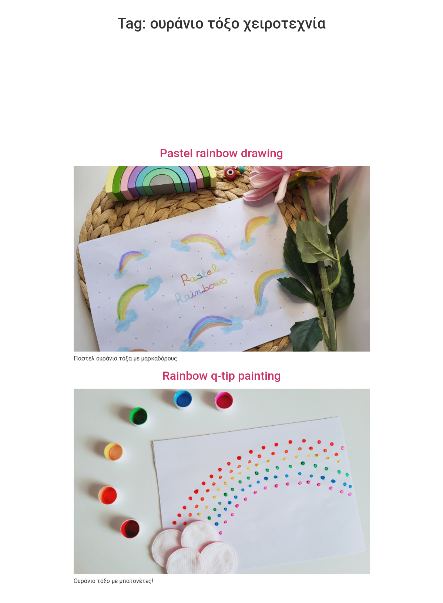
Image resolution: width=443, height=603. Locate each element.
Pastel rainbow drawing (221, 153)
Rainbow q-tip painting (221, 376)
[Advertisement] (222, 90)
